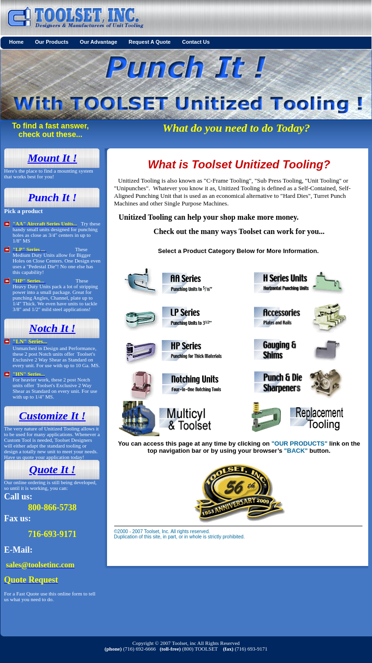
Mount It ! (52, 158)
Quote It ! (52, 469)
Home (16, 42)
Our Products (52, 42)
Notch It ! (52, 328)
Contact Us (196, 42)
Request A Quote (149, 42)
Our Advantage (98, 42)
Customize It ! (52, 416)
